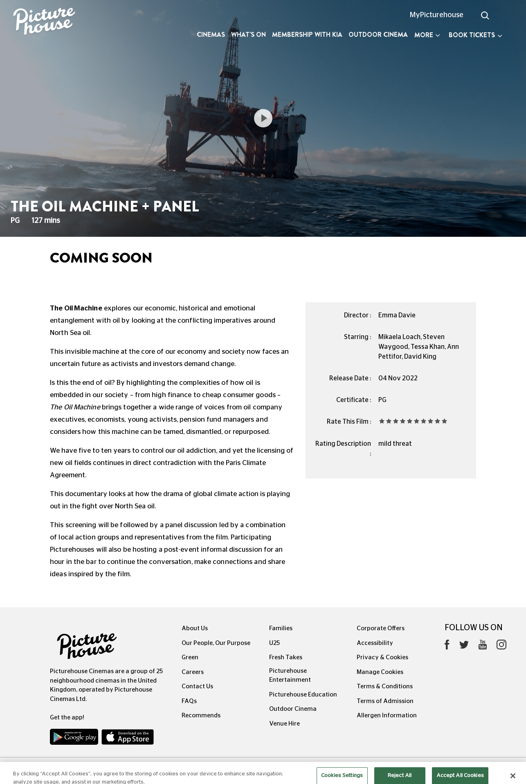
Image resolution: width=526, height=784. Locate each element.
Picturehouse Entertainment (290, 675)
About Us (195, 628)
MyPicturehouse (436, 15)
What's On (248, 34)
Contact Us (197, 686)
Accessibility (375, 643)
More (427, 35)
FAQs (189, 701)
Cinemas (211, 34)
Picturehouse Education (303, 695)
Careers (193, 672)
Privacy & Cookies (382, 657)
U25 (274, 643)
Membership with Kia (307, 34)
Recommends (201, 715)
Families (280, 628)
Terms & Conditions (385, 686)
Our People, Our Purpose (216, 643)
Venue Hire (284, 724)
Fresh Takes (285, 657)
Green (190, 657)
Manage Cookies (380, 672)
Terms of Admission (385, 701)
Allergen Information (387, 715)
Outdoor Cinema (378, 34)
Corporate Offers (381, 628)
